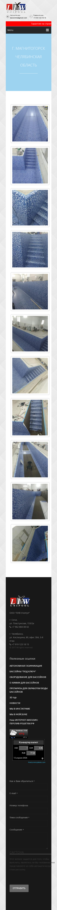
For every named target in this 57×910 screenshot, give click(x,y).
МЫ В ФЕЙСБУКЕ (18, 714)
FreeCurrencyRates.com (36, 762)
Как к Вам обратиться (22, 781)
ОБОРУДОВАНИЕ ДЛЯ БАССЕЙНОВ (28, 677)
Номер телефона (19, 805)
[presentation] (33, 877)
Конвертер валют (28, 742)
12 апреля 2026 (20, 758)
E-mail (14, 793)
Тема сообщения (19, 817)
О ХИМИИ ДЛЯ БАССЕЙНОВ (24, 682)
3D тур (13, 697)
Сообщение (17, 829)
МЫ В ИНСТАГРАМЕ (20, 708)
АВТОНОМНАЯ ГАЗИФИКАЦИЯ (26, 665)
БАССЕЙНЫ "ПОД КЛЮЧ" (23, 671)
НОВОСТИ (15, 703)
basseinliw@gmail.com (18, 18)
